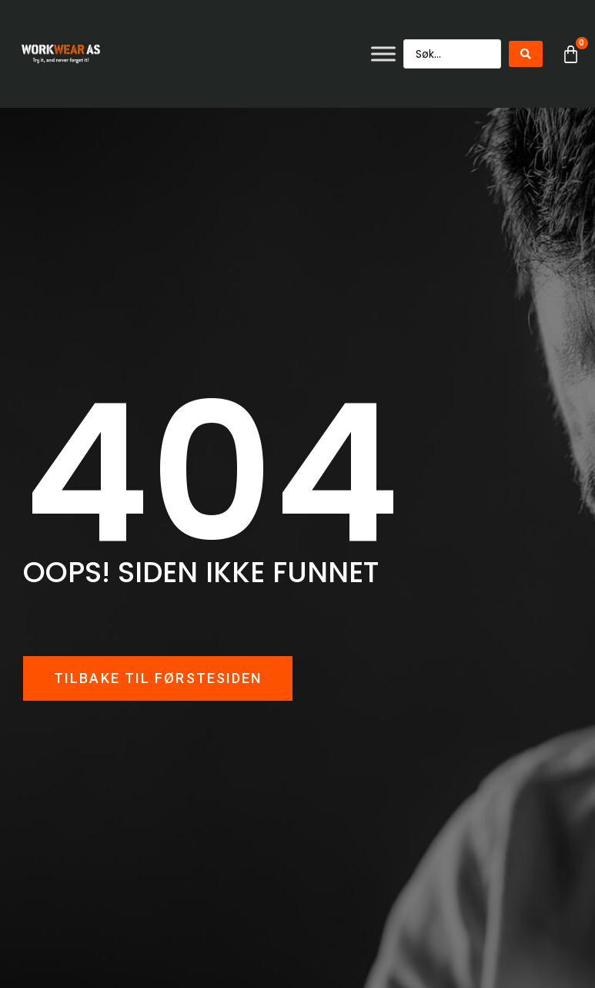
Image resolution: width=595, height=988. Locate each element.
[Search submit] (526, 54)
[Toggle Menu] (383, 53)
